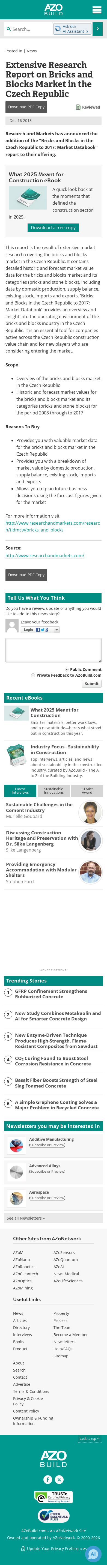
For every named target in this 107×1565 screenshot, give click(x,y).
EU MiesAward (87, 790)
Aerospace (39, 1192)
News (32, 50)
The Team (63, 1327)
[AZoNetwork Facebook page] (47, 1479)
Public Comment (86, 669)
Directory (21, 1327)
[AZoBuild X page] (59, 1479)
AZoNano (21, 1259)
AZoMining (23, 1288)
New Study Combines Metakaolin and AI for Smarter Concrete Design (58, 1016)
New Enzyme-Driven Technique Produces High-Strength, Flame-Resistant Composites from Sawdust (56, 1040)
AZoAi (59, 1266)
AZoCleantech (25, 1273)
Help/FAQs (63, 1348)
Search (19, 1370)
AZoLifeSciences (68, 1280)
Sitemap (61, 1355)
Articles (20, 1320)
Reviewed (91, 107)
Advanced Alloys (44, 1165)
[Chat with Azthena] (93, 1554)
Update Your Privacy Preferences (53, 1548)
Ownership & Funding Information (33, 1420)
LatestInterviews (20, 790)
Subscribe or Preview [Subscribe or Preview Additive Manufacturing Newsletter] (47, 1144)
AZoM (18, 1252)
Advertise (21, 1384)
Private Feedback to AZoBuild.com (69, 675)
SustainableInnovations (54, 790)
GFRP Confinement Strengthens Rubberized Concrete (51, 994)
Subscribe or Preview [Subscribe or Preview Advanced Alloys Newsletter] (47, 1171)
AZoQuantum (66, 1259)
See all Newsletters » (26, 1218)
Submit (92, 683)
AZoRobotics (24, 1266)
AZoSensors (64, 1252)
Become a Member (71, 1334)
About (18, 1363)
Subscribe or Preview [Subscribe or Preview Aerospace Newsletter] (47, 1197)
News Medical (66, 1273)
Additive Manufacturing (51, 1139)
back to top (89, 1438)
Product (20, 1348)
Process (60, 1320)
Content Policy (26, 1411)
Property (61, 1313)
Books (18, 1341)
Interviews (22, 1334)
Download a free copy (53, 228)
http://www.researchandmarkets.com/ (44, 555)
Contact (20, 1377)
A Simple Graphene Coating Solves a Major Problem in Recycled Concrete (57, 1105)
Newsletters (64, 1341)
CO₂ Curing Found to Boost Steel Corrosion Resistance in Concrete (53, 1061)
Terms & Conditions (31, 1391)
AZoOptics (22, 1280)
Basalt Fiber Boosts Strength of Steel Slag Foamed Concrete (56, 1083)
